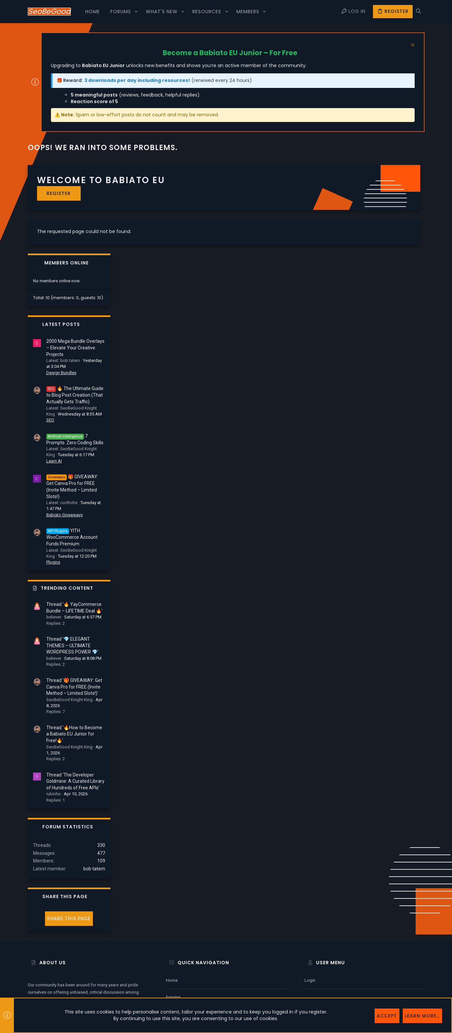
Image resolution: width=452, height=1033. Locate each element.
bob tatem (408, 780)
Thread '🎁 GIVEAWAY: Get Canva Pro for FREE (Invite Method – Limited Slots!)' (388, 598)
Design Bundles (375, 284)
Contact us (176, 960)
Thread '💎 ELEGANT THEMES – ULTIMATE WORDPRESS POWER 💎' (386, 557)
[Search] (418, 12)
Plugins (367, 473)
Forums (173, 943)
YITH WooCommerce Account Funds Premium (386, 448)
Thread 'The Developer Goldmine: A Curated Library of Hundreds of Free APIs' (389, 693)
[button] (136, 11)
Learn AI (368, 372)
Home (172, 926)
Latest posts (375, 236)
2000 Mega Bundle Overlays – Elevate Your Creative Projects (389, 259)
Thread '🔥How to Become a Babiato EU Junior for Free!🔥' (388, 645)
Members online (380, 174)
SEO (364, 331)
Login (310, 926)
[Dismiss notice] (412, 45)
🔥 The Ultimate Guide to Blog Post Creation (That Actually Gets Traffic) (389, 306)
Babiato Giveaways (378, 426)
